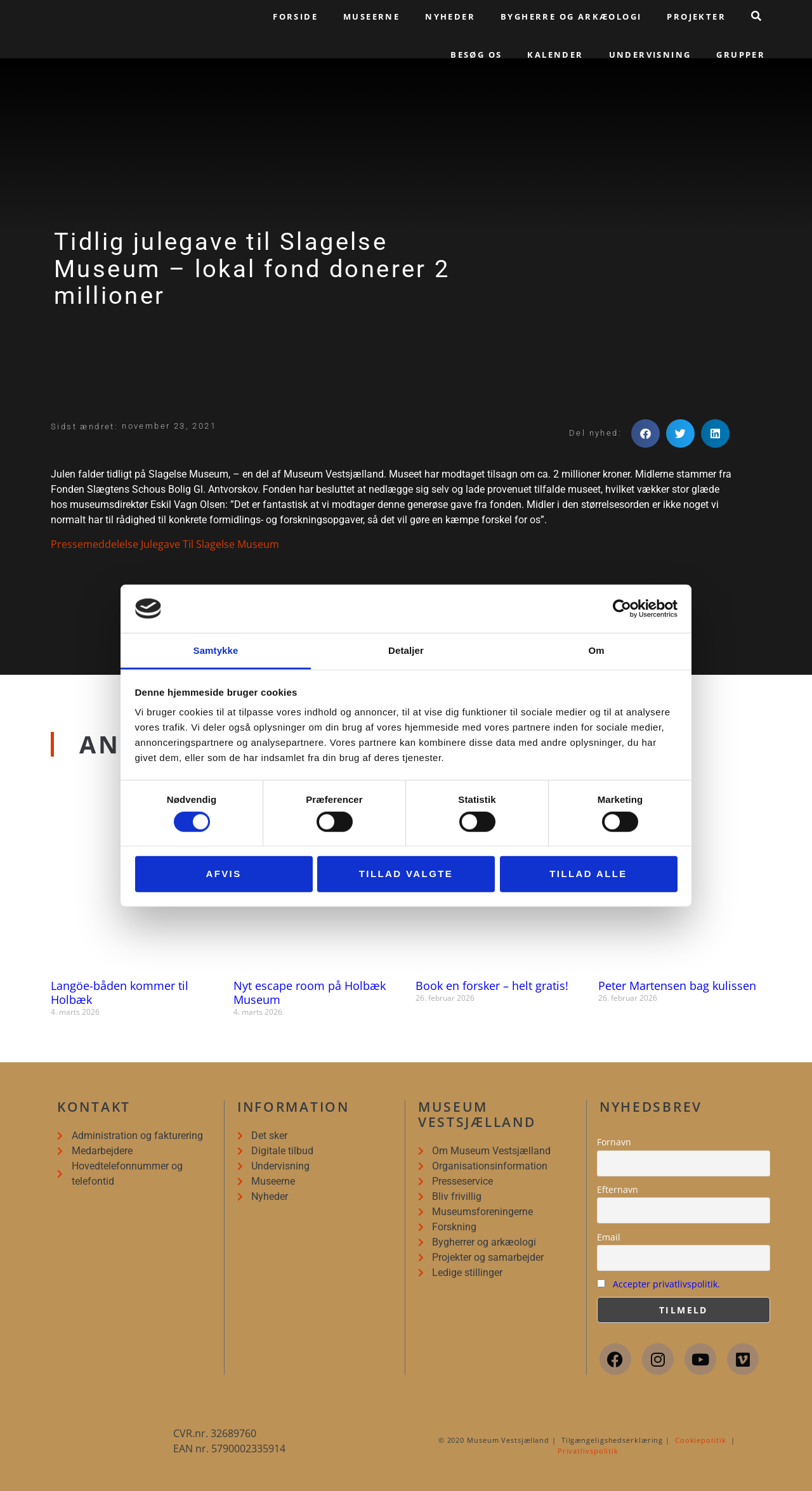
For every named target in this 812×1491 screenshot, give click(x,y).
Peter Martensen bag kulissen (677, 985)
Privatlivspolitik (588, 1450)
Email (608, 1237)
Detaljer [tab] (406, 650)
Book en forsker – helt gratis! (492, 985)
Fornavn (614, 1142)
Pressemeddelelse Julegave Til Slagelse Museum (165, 544)
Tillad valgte (406, 873)
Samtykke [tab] (216, 650)
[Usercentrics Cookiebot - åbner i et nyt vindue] (622, 608)
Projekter (696, 16)
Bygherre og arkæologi (571, 16)
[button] (645, 433)
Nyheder (450, 16)
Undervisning (650, 54)
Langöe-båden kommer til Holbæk (119, 992)
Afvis (223, 873)
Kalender (555, 54)
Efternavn (617, 1189)
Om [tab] (596, 650)
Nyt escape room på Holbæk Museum (309, 992)
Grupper (740, 54)
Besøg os (476, 54)
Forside (295, 16)
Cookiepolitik (700, 1440)
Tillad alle (588, 873)
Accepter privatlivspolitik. (666, 1284)
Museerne (371, 16)
